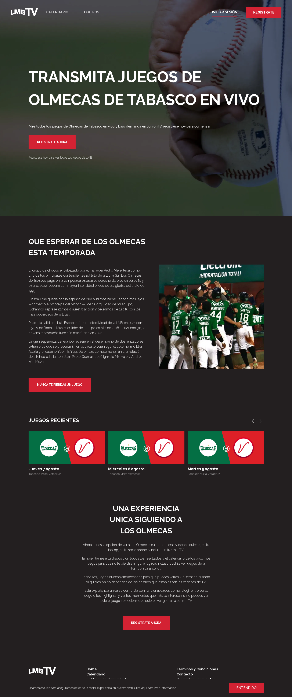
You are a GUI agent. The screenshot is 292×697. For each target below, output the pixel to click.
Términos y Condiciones (197, 669)
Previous (254, 421)
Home (91, 669)
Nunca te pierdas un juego (59, 384)
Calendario (57, 12)
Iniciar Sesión (224, 12)
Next (261, 421)
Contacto (185, 674)
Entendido (246, 688)
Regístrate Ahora (52, 142)
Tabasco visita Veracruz (45, 474)
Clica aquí (140, 688)
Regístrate (263, 12)
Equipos (91, 12)
